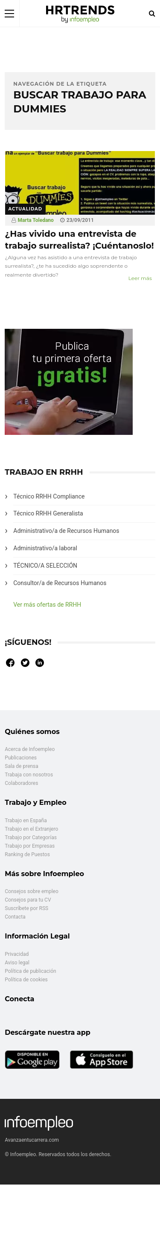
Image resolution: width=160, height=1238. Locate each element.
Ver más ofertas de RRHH (47, 604)
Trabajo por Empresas (30, 846)
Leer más (140, 278)
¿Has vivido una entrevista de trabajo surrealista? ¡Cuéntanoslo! (79, 240)
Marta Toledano (36, 220)
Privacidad (17, 954)
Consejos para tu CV (28, 900)
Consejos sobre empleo (31, 891)
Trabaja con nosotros (29, 775)
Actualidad (26, 209)
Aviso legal (17, 963)
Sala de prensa (21, 766)
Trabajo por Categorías (31, 837)
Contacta (15, 917)
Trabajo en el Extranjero (31, 829)
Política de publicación (30, 971)
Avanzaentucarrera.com (32, 1140)
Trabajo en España (26, 820)
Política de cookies (26, 980)
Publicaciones (21, 758)
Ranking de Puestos (27, 854)
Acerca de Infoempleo (30, 749)
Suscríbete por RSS (26, 908)
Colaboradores (21, 783)
